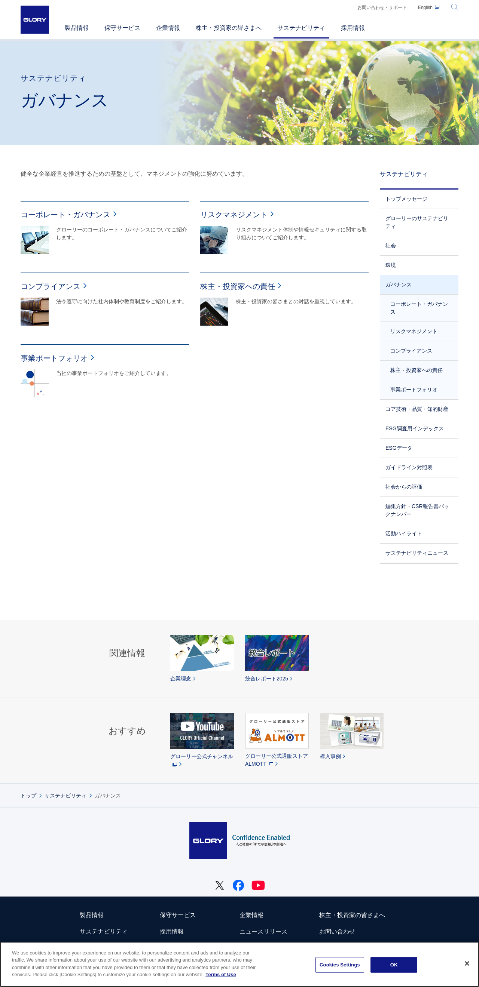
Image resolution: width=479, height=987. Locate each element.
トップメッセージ (406, 199)
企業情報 (251, 915)
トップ (28, 795)
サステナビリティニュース (416, 553)
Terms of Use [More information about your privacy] (220, 974)
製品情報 (92, 915)
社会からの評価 (403, 487)
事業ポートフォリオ (413, 390)
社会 (390, 246)
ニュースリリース (263, 931)
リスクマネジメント (413, 331)
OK (394, 965)
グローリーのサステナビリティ (416, 222)
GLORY (35, 20)
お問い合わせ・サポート (382, 7)
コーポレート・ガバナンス (419, 308)
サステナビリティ (404, 174)
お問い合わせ (337, 931)
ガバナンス (398, 285)
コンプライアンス (411, 351)
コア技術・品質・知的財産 (416, 409)
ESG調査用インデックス (414, 428)
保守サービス (178, 915)
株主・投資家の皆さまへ (352, 915)
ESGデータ (398, 448)
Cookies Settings (340, 965)
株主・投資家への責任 (416, 370)
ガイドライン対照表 (409, 467)
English (425, 7)
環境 (390, 265)
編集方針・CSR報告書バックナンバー (417, 510)
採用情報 (172, 931)
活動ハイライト (403, 533)
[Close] (467, 963)
